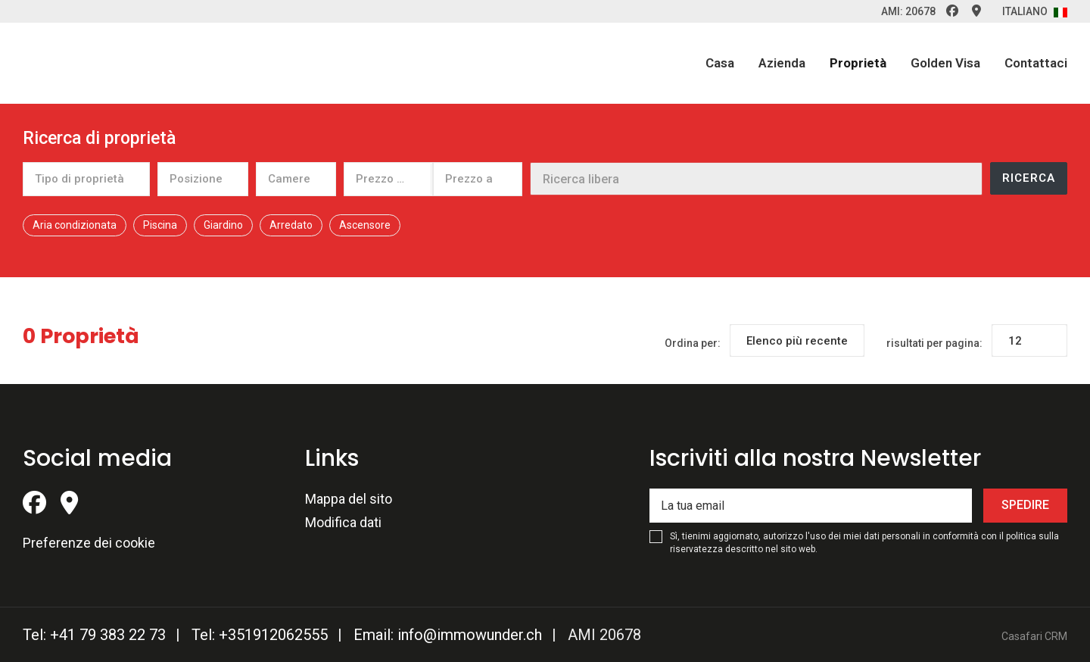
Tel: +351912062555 (260, 635)
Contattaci (1035, 62)
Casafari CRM (1034, 636)
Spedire (1025, 505)
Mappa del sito (348, 499)
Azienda (781, 62)
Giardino (223, 225)
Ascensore (365, 225)
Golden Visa (945, 62)
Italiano (1034, 11)
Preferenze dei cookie (89, 543)
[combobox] (86, 179)
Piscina (160, 225)
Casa (719, 62)
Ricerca (1028, 178)
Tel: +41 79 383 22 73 (94, 635)
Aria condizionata (75, 225)
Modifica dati (343, 522)
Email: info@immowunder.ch (447, 635)
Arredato (291, 225)
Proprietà (858, 62)
